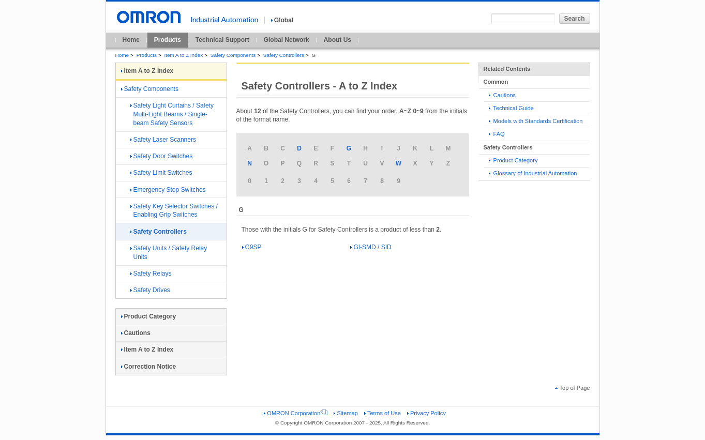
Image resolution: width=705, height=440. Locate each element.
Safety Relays (151, 273)
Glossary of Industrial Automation (533, 173)
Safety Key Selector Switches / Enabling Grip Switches (174, 211)
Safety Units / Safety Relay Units (168, 253)
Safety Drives (150, 290)
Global (282, 20)
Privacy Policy (426, 413)
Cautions (502, 95)
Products (167, 39)
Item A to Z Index (183, 55)
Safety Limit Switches (161, 172)
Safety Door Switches (161, 156)
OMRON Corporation (295, 413)
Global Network (286, 39)
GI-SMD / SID (370, 247)
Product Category (513, 160)
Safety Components (233, 55)
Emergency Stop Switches (168, 189)
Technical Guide (511, 108)
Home (131, 39)
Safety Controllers (283, 55)
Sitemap (345, 413)
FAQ (497, 134)
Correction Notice (148, 366)
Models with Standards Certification (536, 121)
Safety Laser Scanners (163, 139)
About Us (337, 39)
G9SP (252, 247)
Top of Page (572, 388)
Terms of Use (382, 413)
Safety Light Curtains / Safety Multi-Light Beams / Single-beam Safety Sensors (172, 114)
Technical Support (222, 39)
